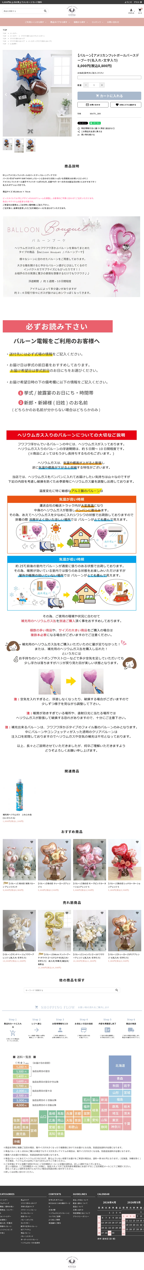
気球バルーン (26, 1216)
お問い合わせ (113, 22)
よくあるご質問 (54, 1219)
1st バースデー (5, 1216)
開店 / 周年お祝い (7, 1206)
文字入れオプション (56, 1200)
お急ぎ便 (52, 1210)
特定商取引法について (81, 1213)
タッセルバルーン (27, 1213)
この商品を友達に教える (89, 131)
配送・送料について (80, 1203)
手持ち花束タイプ (27, 1206)
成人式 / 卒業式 (6, 1223)
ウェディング (4, 1203)
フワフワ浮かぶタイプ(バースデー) (33, 36)
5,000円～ (13, 44)
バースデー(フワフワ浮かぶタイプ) (40, 41)
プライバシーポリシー (81, 1216)
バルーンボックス (27, 1219)
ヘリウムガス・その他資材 (30, 1243)
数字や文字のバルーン (29, 1226)
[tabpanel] (37, 93)
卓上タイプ (25, 1200)
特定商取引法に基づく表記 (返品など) (96, 128)
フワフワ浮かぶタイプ (17, 38)
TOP (4, 33)
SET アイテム (26, 1229)
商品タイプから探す (58, 22)
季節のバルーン (6, 1226)
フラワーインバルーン (29, 1210)
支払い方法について (80, 1200)
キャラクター (25, 1223)
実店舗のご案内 (55, 1223)
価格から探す (79, 22)
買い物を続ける (86, 134)
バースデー (13, 33)
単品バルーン (26, 1233)
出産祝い (3, 1219)
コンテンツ (96, 22)
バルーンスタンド (27, 1236)
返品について (78, 1206)
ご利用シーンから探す (34, 22)
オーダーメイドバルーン (29, 1239)
